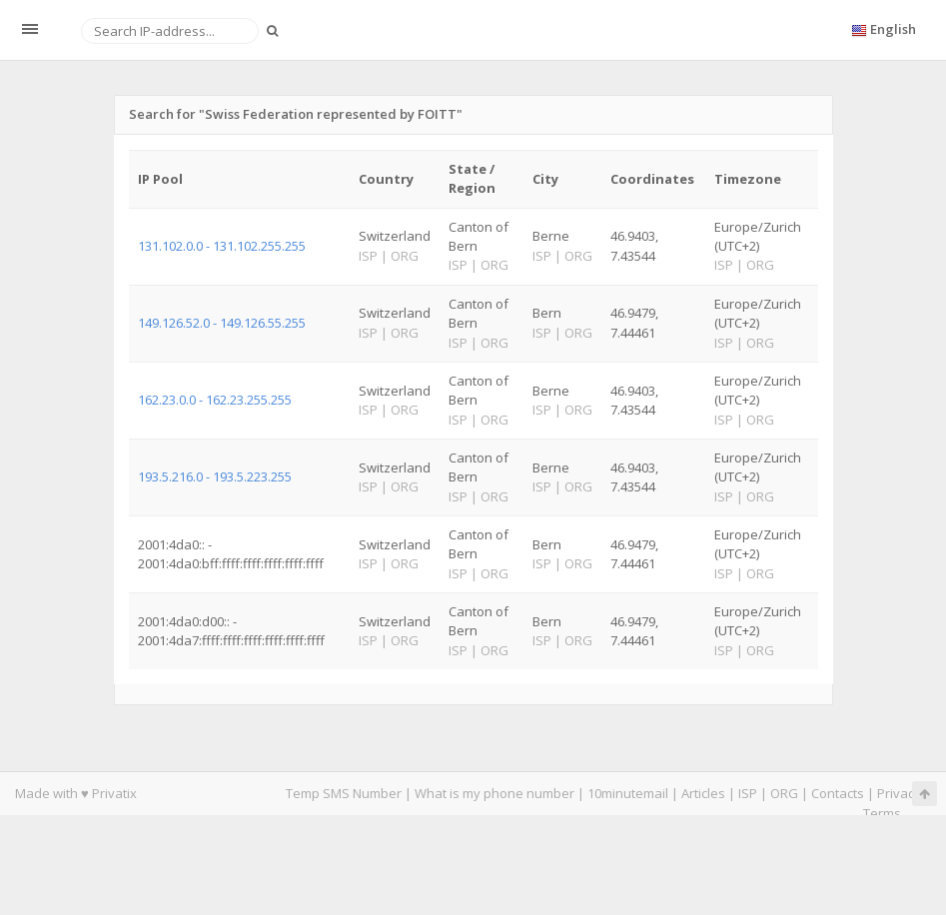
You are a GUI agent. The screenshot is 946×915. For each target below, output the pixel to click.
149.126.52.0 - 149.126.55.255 (222, 323)
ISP (747, 793)
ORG (784, 793)
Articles (703, 793)
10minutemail (627, 793)
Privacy (899, 793)
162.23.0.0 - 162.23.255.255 (215, 400)
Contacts (837, 793)
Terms (882, 813)
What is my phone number (494, 793)
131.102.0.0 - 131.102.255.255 (222, 246)
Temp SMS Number (344, 793)
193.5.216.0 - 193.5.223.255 (215, 476)
